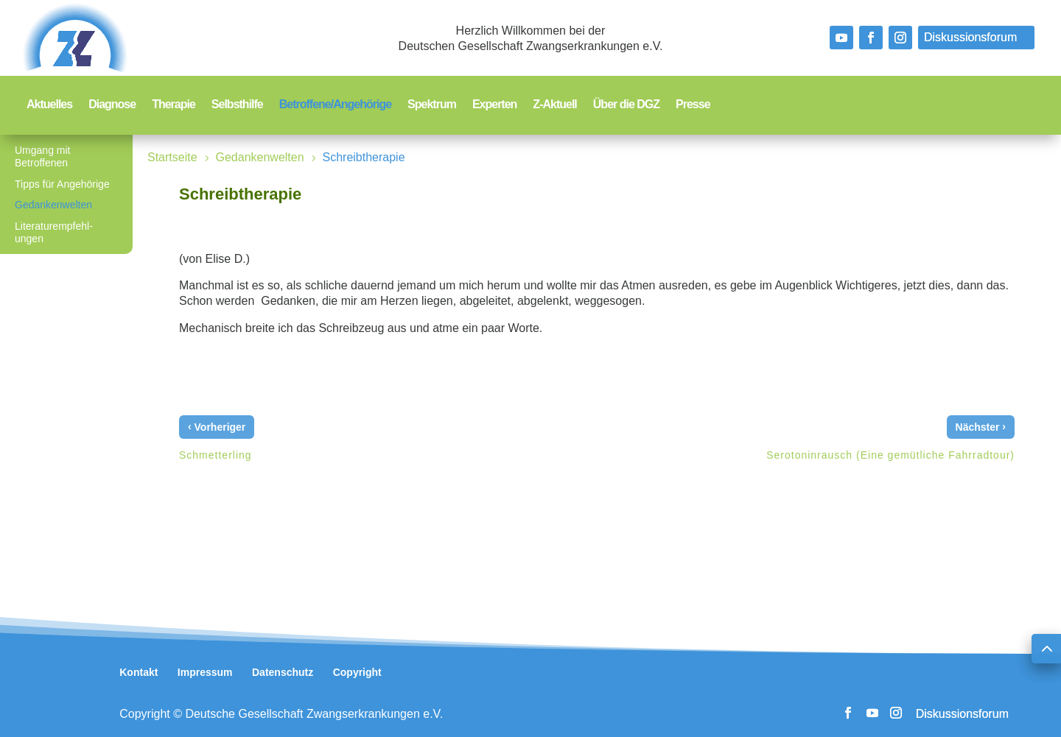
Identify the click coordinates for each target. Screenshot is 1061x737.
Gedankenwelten (53, 205)
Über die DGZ (626, 104)
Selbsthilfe (237, 104)
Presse (693, 104)
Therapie (173, 104)
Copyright (357, 672)
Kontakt (138, 672)
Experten (494, 104)
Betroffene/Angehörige (335, 104)
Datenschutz (282, 672)
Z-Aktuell (554, 104)
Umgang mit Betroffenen (42, 156)
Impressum (205, 672)
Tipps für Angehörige (62, 184)
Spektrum (431, 104)
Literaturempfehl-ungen (54, 232)
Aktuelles (49, 104)
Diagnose (112, 104)
